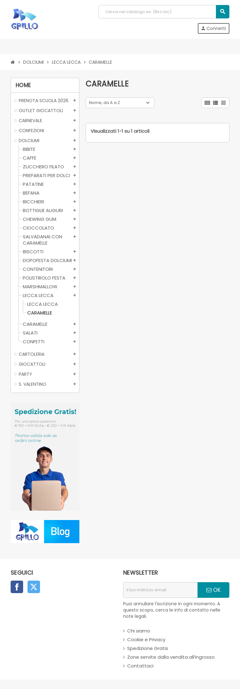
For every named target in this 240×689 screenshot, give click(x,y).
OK (213, 590)
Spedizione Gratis (147, 648)
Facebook (17, 587)
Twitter (34, 587)
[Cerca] (163, 11)
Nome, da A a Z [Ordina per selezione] (104, 103)
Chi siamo (138, 630)
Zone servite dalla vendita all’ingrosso (171, 657)
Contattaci (140, 665)
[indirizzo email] (160, 590)
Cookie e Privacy (146, 639)
